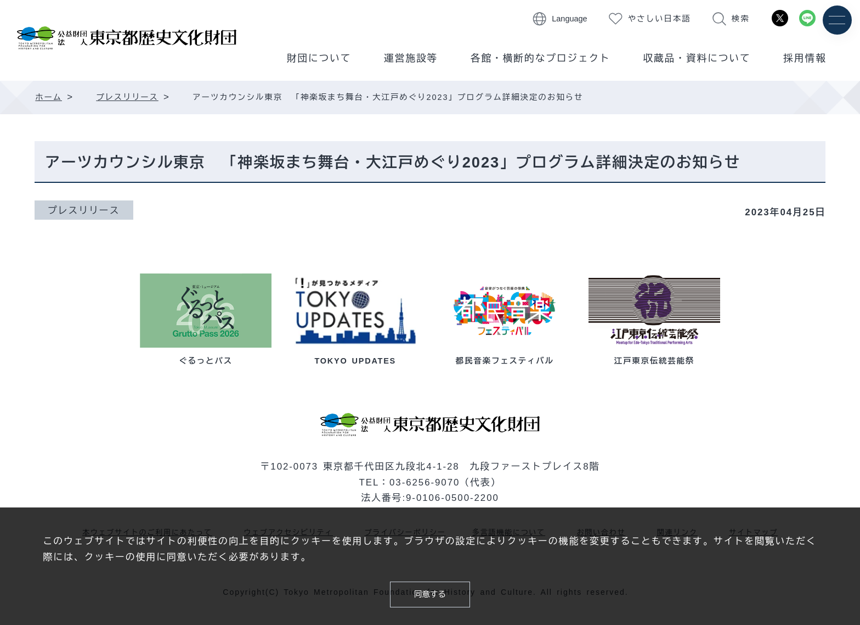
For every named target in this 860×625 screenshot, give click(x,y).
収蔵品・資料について (697, 58)
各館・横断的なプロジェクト (540, 58)
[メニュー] (837, 20)
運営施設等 (411, 58)
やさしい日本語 (659, 18)
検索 (741, 18)
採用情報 (804, 58)
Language (569, 18)
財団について (319, 58)
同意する (430, 593)
